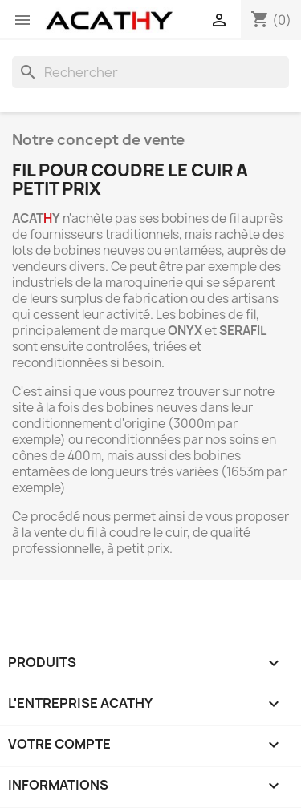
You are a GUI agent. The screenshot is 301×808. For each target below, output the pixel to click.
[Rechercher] (150, 72)
